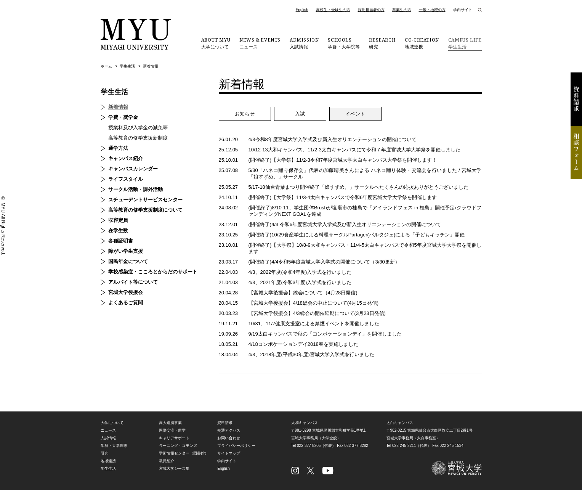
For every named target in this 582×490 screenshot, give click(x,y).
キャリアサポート (174, 438)
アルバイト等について (133, 282)
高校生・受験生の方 (333, 10)
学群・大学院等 (344, 43)
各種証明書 (120, 241)
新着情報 (118, 107)
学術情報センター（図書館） (183, 453)
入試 (300, 114)
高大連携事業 (170, 423)
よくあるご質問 (125, 302)
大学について (215, 43)
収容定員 (118, 220)
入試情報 (304, 43)
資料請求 (576, 99)
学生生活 (465, 43)
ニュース (260, 43)
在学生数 (118, 230)
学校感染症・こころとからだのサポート (152, 272)
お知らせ (245, 114)
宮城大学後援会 (125, 292)
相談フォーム (576, 152)
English (302, 10)
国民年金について (128, 261)
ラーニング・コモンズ (178, 445)
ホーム (106, 66)
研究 (382, 43)
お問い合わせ (228, 438)
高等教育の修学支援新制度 (138, 138)
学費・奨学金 (123, 117)
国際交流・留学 (172, 430)
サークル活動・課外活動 (135, 189)
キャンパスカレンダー (133, 169)
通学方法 (118, 148)
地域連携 (422, 43)
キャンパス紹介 (125, 158)
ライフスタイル (125, 179)
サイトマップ (228, 453)
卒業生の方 (401, 10)
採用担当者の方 (371, 10)
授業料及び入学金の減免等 (138, 127)
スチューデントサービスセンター (145, 199)
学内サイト (462, 10)
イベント (355, 114)
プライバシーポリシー (236, 445)
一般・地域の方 (432, 10)
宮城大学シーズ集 (174, 468)
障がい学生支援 (125, 251)
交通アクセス (228, 430)
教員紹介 (166, 461)
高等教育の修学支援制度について (145, 210)
